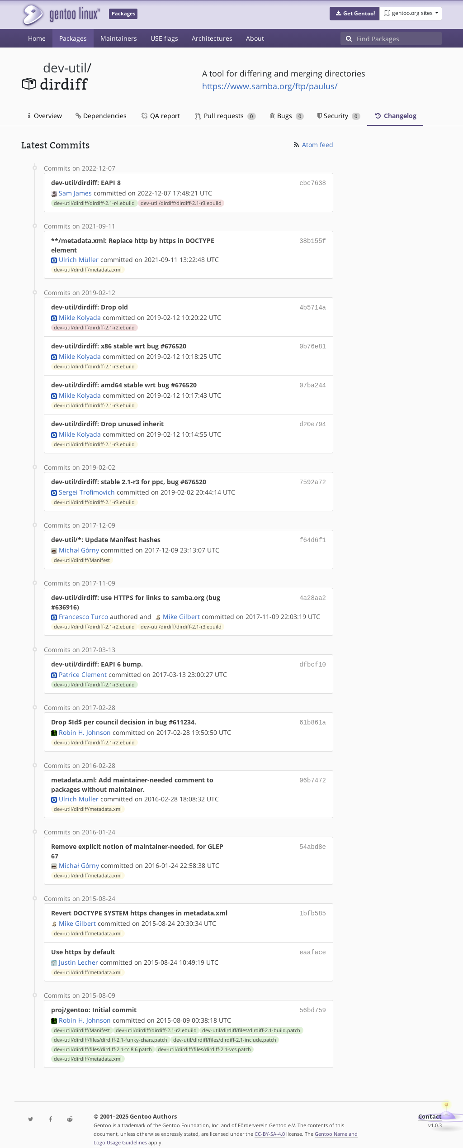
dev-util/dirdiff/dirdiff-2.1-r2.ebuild (94, 326)
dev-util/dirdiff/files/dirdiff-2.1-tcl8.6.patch (103, 1038)
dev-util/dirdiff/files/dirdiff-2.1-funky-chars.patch (110, 1029)
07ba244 (312, 382)
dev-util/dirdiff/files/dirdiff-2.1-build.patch (251, 1019)
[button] (355, 13)
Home (37, 38)
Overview (45, 115)
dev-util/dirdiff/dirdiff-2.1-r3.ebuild (181, 202)
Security (338, 115)
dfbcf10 (312, 657)
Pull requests (225, 115)
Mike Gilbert (181, 610)
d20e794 (312, 420)
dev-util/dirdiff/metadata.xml (88, 269)
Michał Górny (79, 543)
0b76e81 (312, 344)
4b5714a (312, 306)
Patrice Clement (83, 667)
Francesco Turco (83, 610)
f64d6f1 (312, 534)
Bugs (286, 115)
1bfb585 (312, 904)
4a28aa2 (312, 591)
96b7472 (312, 771)
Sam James (75, 192)
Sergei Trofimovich (87, 486)
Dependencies (101, 115)
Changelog (395, 115)
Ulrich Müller (79, 258)
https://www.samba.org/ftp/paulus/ (270, 86)
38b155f (312, 239)
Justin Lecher (78, 952)
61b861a (312, 714)
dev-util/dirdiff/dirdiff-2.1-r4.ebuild (94, 202)
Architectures (212, 38)
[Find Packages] (399, 38)
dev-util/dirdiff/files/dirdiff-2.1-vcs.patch (204, 1038)
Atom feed (312, 144)
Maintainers (118, 38)
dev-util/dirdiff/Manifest (82, 554)
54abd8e (312, 838)
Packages (73, 38)
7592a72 (312, 477)
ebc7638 (312, 182)
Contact (430, 1106)
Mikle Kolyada (80, 315)
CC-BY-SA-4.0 (270, 1122)
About (255, 38)
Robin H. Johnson (85, 724)
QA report (160, 115)
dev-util (65, 67)
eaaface (312, 942)
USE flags (164, 38)
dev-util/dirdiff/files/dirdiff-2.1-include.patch (224, 1029)
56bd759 (312, 1000)
